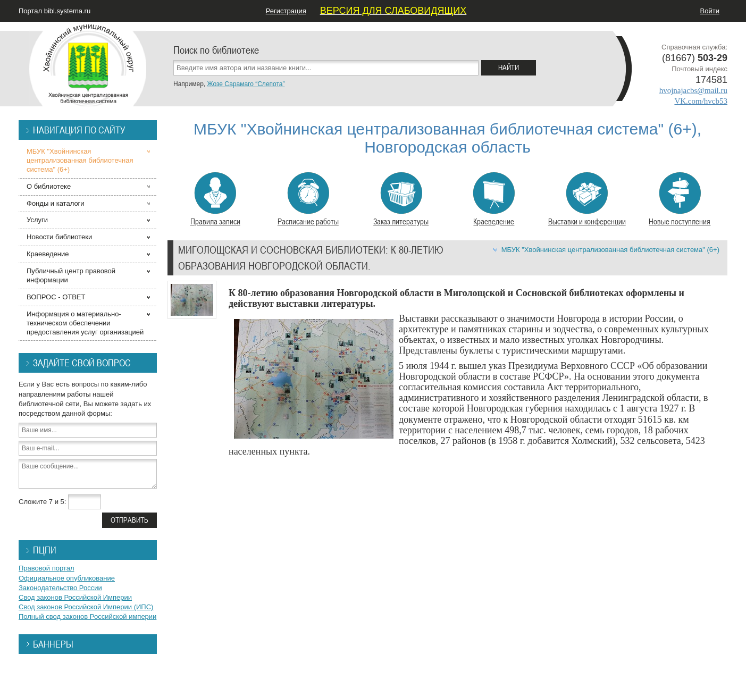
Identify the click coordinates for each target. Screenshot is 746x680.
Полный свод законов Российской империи (87, 616)
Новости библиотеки (59, 237)
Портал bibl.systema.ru (54, 11)
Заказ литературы (401, 199)
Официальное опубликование (67, 578)
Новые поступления (679, 199)
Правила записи (215, 199)
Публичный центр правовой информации (71, 275)
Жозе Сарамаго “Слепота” (245, 84)
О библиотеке (49, 186)
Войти (709, 11)
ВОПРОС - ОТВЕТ (56, 297)
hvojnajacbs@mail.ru (693, 90)
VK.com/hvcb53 (700, 101)
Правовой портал (46, 568)
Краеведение (494, 199)
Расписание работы (308, 199)
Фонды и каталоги (56, 203)
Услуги (37, 220)
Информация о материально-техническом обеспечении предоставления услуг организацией (85, 323)
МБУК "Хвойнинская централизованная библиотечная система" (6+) (610, 250)
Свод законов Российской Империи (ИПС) (86, 607)
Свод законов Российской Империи (75, 597)
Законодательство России (60, 588)
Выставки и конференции (587, 199)
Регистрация (286, 11)
